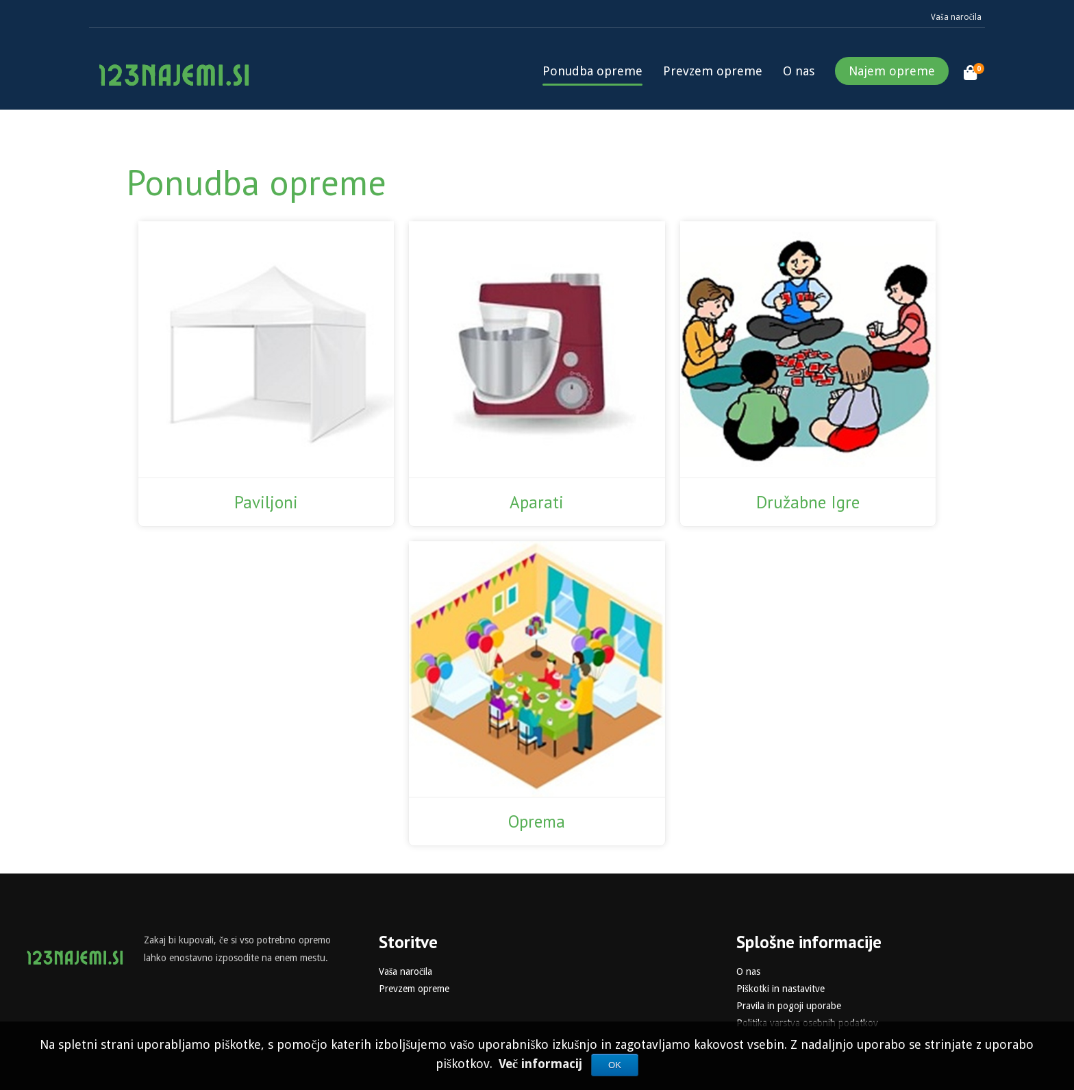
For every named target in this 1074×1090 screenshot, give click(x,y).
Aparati (537, 502)
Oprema (536, 821)
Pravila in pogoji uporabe (788, 1005)
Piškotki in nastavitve (780, 988)
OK (614, 1065)
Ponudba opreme (592, 71)
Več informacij (542, 1063)
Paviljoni (266, 502)
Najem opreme (892, 71)
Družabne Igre (808, 502)
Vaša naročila (956, 17)
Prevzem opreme (712, 71)
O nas (798, 71)
